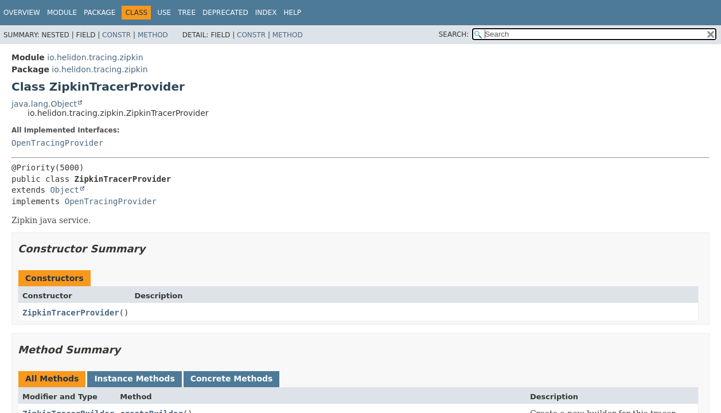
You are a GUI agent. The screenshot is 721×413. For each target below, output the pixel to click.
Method (153, 35)
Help (292, 13)
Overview (21, 13)
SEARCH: (454, 34)
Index (266, 13)
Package (99, 13)
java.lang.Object (44, 103)
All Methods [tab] (52, 378)
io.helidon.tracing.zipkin (95, 57)
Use (164, 13)
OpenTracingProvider (57, 142)
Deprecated (225, 13)
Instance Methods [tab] (134, 378)
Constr (116, 35)
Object (64, 189)
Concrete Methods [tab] (231, 378)
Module (62, 13)
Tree (187, 13)
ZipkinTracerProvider (70, 312)
